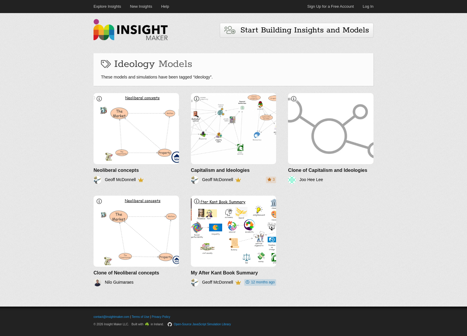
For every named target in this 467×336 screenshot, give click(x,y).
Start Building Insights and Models (296, 30)
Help (165, 6)
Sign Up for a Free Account (330, 6)
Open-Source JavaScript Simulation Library (202, 324)
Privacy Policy (161, 316)
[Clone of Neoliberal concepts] (136, 241)
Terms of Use (140, 316)
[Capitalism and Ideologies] (233, 138)
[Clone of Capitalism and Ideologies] (330, 138)
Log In (368, 6)
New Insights (141, 6)
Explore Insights (107, 6)
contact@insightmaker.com (111, 316)
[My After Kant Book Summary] (233, 241)
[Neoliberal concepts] (136, 138)
